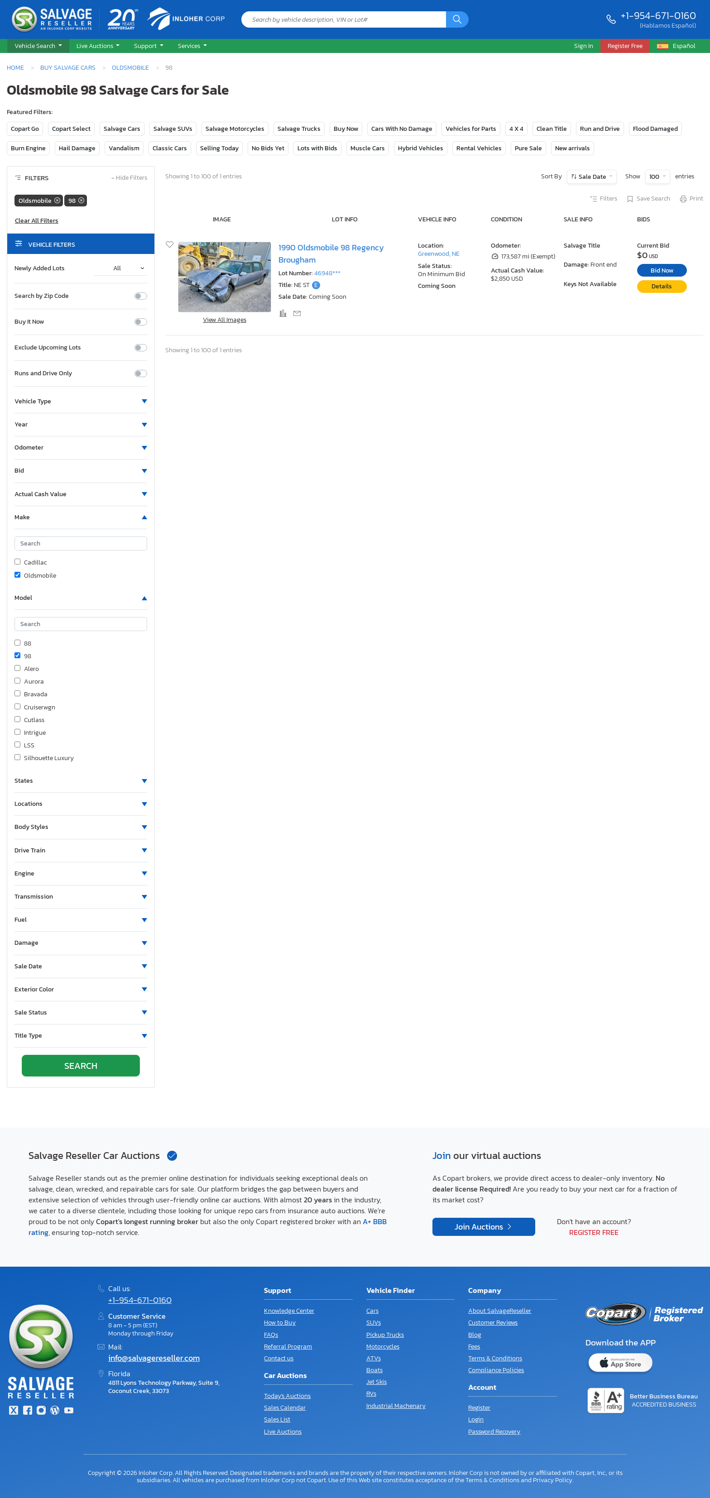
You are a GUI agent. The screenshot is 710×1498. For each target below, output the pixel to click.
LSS (24, 746)
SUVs (373, 1322)
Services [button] (189, 46)
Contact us (278, 1358)
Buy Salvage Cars (68, 67)
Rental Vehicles (479, 148)
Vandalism (124, 148)
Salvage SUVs (173, 129)
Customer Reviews (493, 1322)
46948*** (327, 273)
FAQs (271, 1335)
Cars (372, 1311)
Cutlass (29, 720)
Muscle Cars (367, 148)
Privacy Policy (552, 1479)
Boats (374, 1370)
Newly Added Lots (39, 268)
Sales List (277, 1419)
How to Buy (280, 1322)
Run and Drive (600, 129)
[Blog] (55, 1411)
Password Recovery (494, 1431)
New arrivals (572, 148)
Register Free (594, 1232)
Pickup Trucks (385, 1335)
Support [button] (146, 46)
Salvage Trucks (299, 129)
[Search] (457, 19)
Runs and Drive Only (43, 373)
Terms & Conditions (495, 1358)
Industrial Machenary (396, 1406)
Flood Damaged (655, 129)
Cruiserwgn (34, 708)
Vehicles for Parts (471, 129)
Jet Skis (376, 1382)
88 (22, 644)
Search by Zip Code (41, 296)
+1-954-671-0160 (658, 15)
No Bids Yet (268, 148)
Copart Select (71, 129)
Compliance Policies (496, 1370)
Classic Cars (170, 148)
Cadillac (30, 563)
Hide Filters (129, 178)
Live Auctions (283, 1431)
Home (15, 67)
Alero (26, 669)
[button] (38, 46)
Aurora (29, 682)
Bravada (31, 694)
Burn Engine (28, 148)
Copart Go (25, 129)
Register (479, 1407)
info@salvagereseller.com (154, 1358)
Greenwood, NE (439, 253)
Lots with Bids (317, 148)
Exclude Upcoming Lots (47, 348)
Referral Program (288, 1346)
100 (655, 177)
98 (22, 656)
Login (476, 1419)
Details (662, 286)
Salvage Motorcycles (235, 129)
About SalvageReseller (499, 1311)
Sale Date (592, 177)
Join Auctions (480, 1227)
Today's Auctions (287, 1396)
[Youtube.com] (69, 1411)
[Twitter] (13, 1411)
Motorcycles (382, 1346)
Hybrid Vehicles (420, 148)
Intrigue (30, 733)
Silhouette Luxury (44, 758)
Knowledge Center (289, 1311)
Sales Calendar (285, 1407)
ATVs (373, 1358)
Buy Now (346, 129)
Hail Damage (77, 148)
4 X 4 (516, 129)
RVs (371, 1393)
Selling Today (219, 148)
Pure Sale (528, 148)
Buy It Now (29, 322)
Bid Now (662, 270)
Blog (474, 1335)
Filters (603, 199)
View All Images (224, 320)
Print (691, 199)
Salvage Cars (122, 129)
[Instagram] (41, 1411)
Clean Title (552, 129)
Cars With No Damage (401, 129)
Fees (474, 1346)
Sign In (583, 46)
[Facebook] (27, 1411)
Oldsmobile (130, 67)
